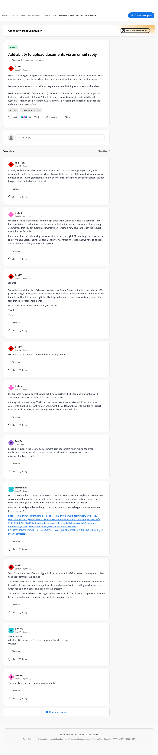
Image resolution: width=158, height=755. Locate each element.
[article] (56, 180)
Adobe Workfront (34, 15)
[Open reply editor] (56, 137)
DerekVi (18, 66)
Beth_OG (19, 628)
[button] (141, 15)
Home (4, 15)
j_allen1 (18, 213)
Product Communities (17, 15)
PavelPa (18, 441)
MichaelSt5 (20, 162)
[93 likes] (26, 117)
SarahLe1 (19, 675)
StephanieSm (21, 487)
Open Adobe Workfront (137, 30)
